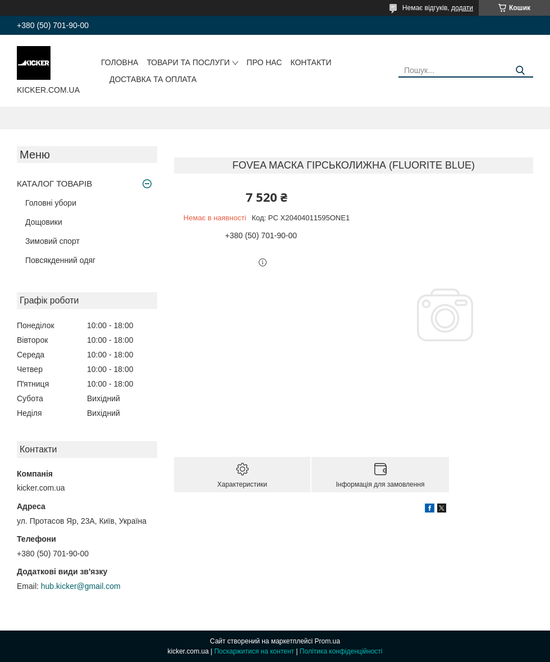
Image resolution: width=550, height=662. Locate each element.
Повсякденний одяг (60, 260)
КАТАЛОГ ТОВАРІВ (54, 183)
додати (462, 8)
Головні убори (50, 202)
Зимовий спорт (52, 241)
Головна (119, 62)
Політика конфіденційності (341, 651)
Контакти (310, 62)
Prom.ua (327, 641)
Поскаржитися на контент (254, 651)
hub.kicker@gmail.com (81, 586)
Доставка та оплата (152, 79)
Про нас (264, 62)
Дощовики (43, 221)
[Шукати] (520, 71)
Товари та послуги (188, 62)
